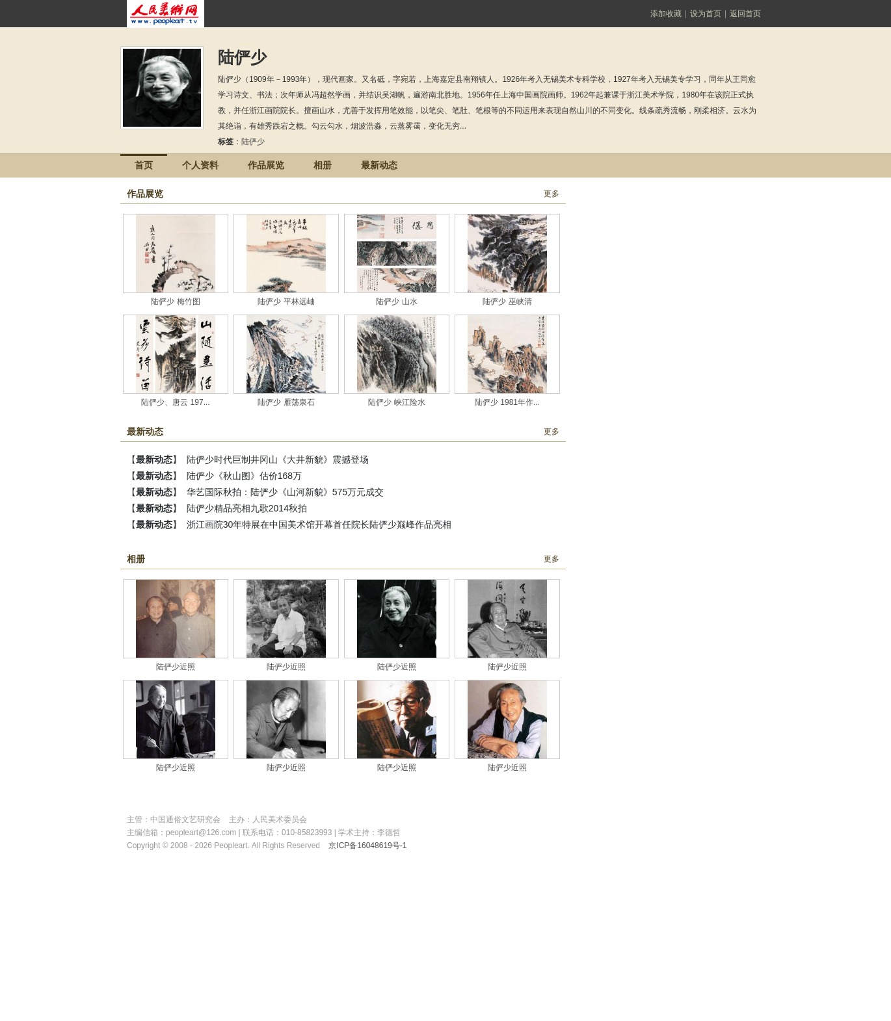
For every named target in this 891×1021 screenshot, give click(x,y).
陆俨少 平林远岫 (286, 301)
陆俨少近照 (175, 666)
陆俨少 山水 (396, 301)
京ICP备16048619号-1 (367, 845)
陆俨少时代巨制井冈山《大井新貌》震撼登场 (278, 459)
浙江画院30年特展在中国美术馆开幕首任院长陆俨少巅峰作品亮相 (319, 524)
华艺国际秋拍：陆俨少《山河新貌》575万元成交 (285, 492)
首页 (144, 165)
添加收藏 (666, 13)
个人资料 (200, 165)
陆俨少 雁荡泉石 (286, 402)
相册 (322, 165)
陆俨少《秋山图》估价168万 (244, 476)
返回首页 (745, 13)
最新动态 (379, 165)
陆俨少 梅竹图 (175, 301)
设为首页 (705, 13)
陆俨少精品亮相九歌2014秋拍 (247, 508)
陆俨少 (255, 141)
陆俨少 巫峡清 (507, 301)
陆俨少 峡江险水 (396, 402)
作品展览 (266, 165)
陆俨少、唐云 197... (175, 402)
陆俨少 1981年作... (507, 402)
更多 (551, 193)
